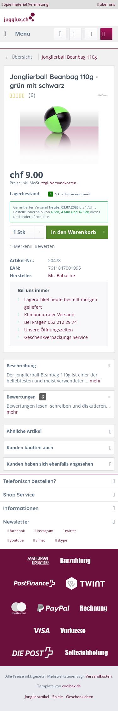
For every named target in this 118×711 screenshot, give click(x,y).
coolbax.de (71, 686)
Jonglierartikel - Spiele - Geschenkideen (59, 696)
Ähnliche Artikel (24, 431)
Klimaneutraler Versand (49, 315)
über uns (107, 4)
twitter (69, 530)
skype (61, 540)
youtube (16, 540)
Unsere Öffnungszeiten (48, 330)
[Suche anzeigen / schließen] (60, 34)
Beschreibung (21, 366)
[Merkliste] (75, 34)
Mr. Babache (61, 275)
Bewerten (42, 246)
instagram (44, 530)
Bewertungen (21, 397)
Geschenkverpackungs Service (56, 337)
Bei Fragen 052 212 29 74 (50, 322)
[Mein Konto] (91, 34)
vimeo (40, 540)
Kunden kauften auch (30, 447)
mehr (94, 381)
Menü (17, 33)
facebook (17, 530)
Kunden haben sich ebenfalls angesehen (50, 464)
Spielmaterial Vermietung (26, 4)
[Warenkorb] (106, 34)
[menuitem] (16, 33)
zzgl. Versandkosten (58, 183)
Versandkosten (99, 676)
